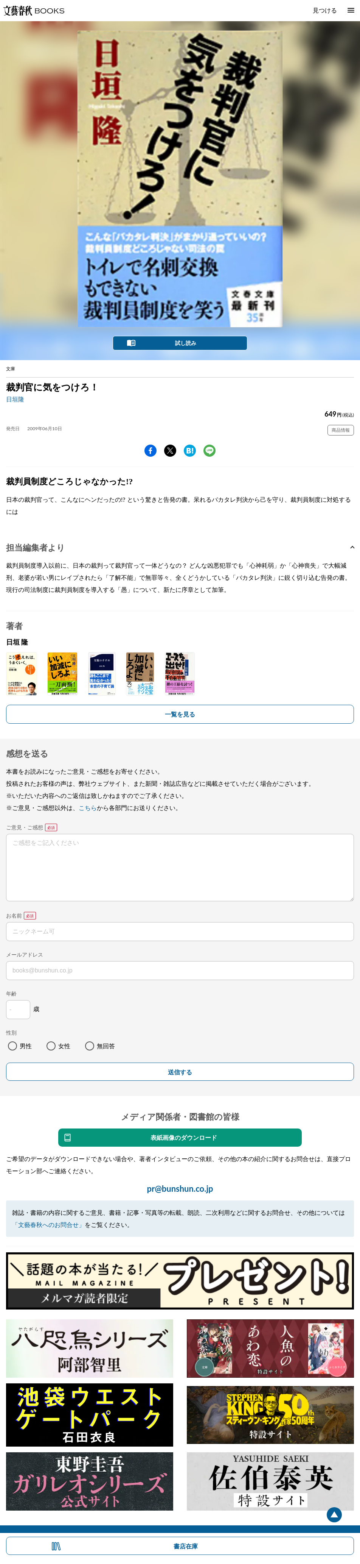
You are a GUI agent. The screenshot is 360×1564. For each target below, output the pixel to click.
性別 (11, 1032)
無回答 (106, 1045)
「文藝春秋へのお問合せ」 (48, 1224)
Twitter (170, 451)
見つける (325, 10)
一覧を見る (180, 714)
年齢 (11, 993)
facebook (150, 451)
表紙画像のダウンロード (184, 1137)
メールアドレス (24, 954)
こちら (88, 807)
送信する (180, 1072)
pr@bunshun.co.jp (180, 1188)
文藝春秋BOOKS (33, 11)
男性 (26, 1045)
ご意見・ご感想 (24, 827)
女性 (64, 1045)
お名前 (14, 915)
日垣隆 (15, 399)
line (209, 451)
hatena (190, 451)
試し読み (185, 343)
